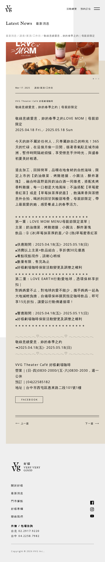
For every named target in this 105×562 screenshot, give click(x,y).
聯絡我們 (17, 516)
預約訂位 (86, 9)
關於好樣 (17, 485)
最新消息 (11, 35)
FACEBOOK (29, 399)
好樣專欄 (17, 508)
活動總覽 (72, 9)
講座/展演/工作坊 (30, 35)
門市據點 (17, 501)
